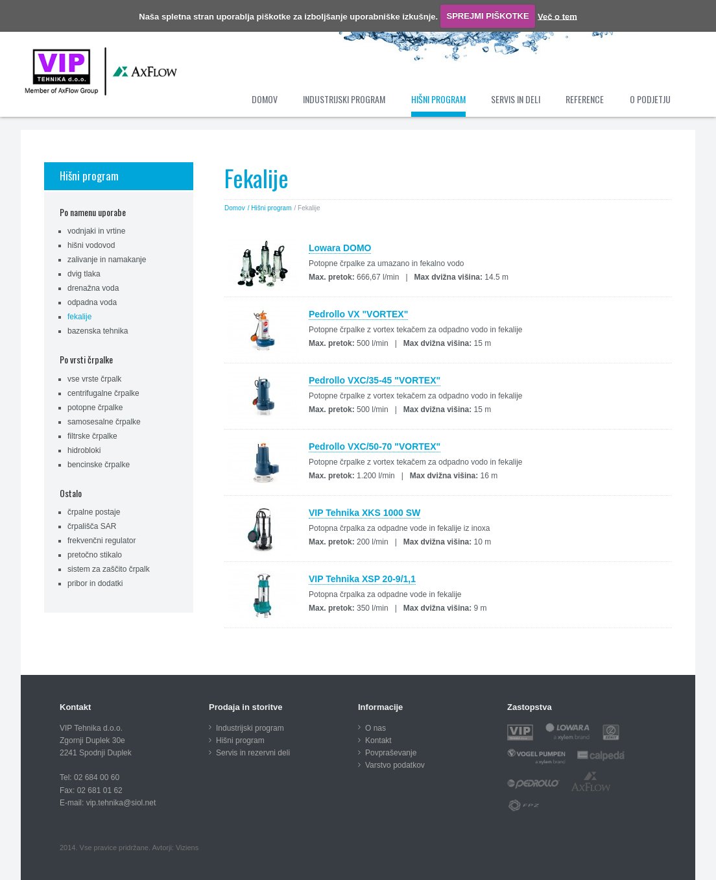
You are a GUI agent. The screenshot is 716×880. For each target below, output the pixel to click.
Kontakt (378, 740)
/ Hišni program (270, 208)
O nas (375, 728)
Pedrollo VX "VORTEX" (358, 314)
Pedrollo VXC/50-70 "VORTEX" (374, 446)
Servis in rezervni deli (253, 752)
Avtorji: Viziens (175, 847)
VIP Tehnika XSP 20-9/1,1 (362, 579)
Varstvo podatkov (395, 765)
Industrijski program (250, 728)
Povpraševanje (390, 752)
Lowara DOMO (340, 248)
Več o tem (557, 16)
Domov (234, 208)
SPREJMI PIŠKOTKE (488, 16)
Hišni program (89, 175)
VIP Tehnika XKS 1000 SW (364, 512)
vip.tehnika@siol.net (121, 802)
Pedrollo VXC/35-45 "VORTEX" (374, 380)
